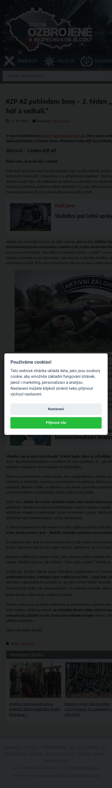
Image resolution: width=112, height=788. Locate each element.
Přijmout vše (56, 423)
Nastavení (56, 409)
